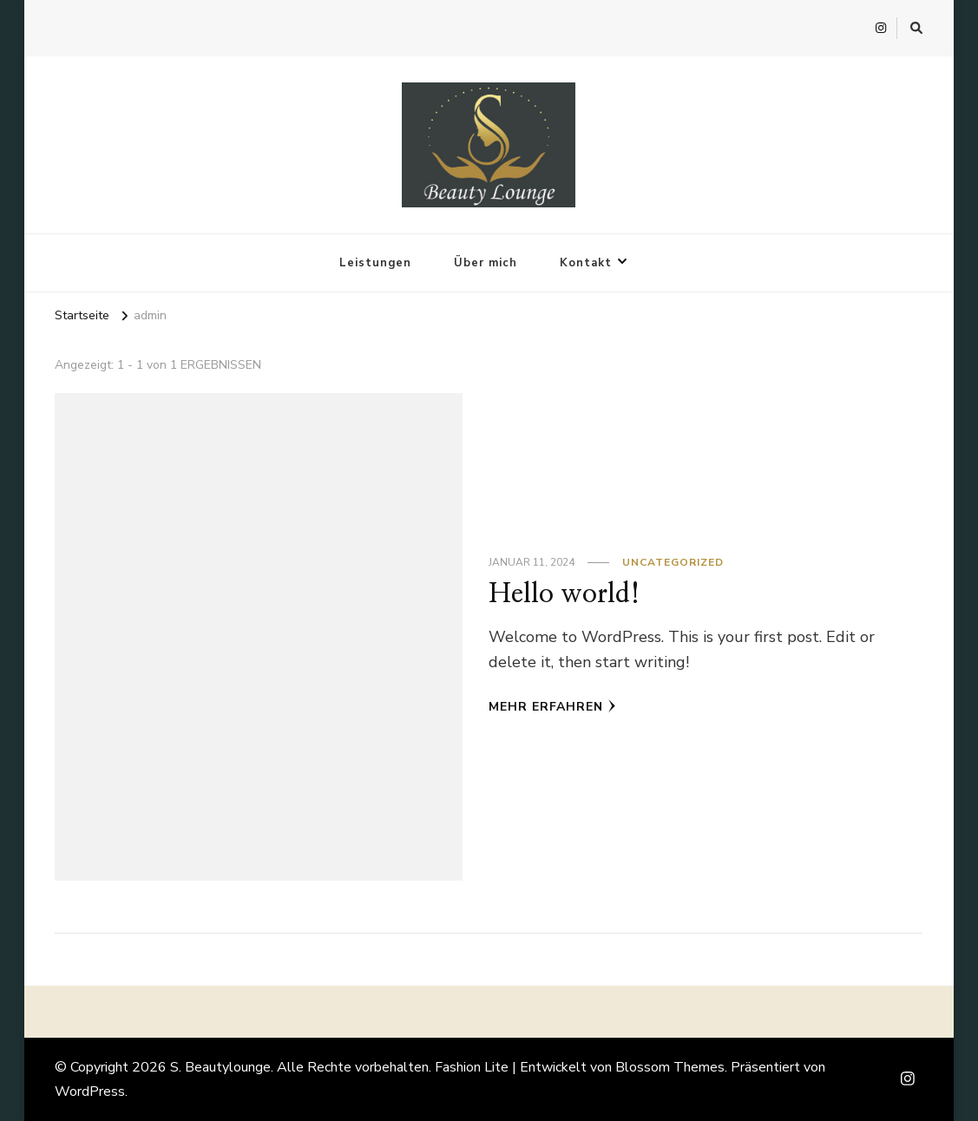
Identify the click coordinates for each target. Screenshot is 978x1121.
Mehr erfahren (552, 706)
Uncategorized (673, 562)
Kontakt (586, 263)
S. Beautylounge (220, 1067)
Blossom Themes (670, 1067)
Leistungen (375, 263)
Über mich (485, 263)
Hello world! (564, 594)
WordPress (90, 1091)
